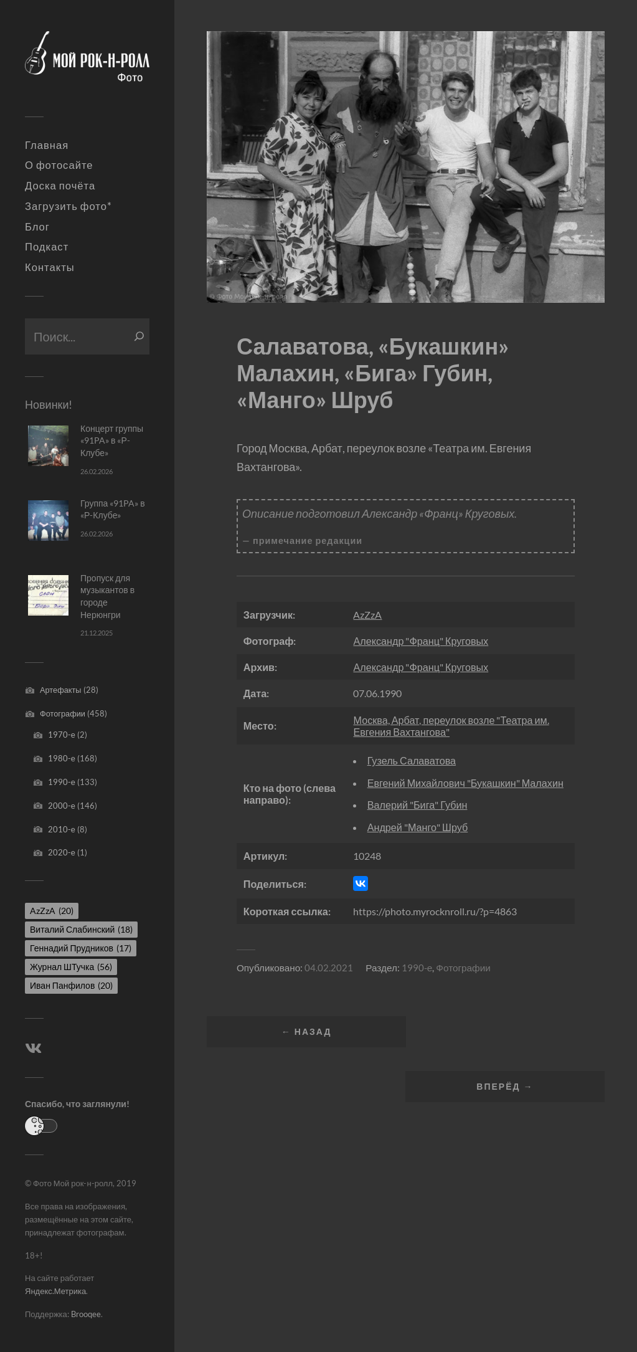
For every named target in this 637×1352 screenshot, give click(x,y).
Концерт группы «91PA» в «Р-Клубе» (111, 440)
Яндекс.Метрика (55, 1291)
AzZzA (367, 615)
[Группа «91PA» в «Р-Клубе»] (48, 520)
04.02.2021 (328, 967)
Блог (37, 227)
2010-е (61, 829)
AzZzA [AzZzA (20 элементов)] (51, 910)
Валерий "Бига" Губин (417, 805)
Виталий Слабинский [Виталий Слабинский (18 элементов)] (81, 929)
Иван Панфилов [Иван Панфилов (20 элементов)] (71, 985)
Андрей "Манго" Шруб (417, 827)
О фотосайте (59, 165)
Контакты (50, 267)
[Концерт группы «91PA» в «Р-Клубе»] (48, 445)
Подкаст (46, 246)
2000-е (61, 806)
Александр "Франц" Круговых (420, 641)
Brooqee (86, 1314)
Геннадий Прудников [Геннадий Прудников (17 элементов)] (80, 948)
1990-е (61, 782)
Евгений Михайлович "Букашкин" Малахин (465, 783)
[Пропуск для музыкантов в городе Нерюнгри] (48, 595)
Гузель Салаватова (411, 760)
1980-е (61, 758)
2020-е (61, 852)
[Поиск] (139, 336)
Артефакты (61, 690)
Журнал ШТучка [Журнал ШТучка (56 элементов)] (71, 966)
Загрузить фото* (68, 206)
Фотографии (62, 713)
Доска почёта (60, 185)
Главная (46, 145)
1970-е (61, 735)
